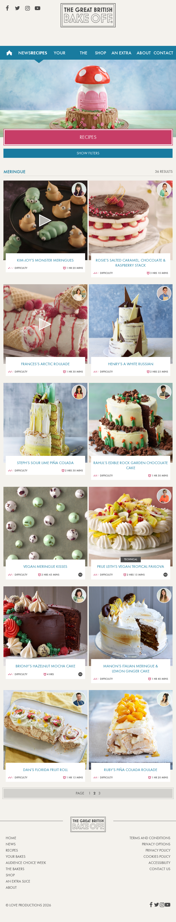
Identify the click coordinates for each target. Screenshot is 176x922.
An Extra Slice (121, 55)
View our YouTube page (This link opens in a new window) (37, 8)
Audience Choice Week (26, 863)
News (24, 53)
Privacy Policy (158, 850)
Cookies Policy (157, 856)
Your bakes (15, 856)
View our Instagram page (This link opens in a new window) (27, 8)
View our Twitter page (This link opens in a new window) (17, 8)
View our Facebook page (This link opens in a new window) (7, 8)
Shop (100, 53)
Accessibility (159, 863)
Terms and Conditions (150, 838)
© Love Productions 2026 (28, 905)
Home (9, 53)
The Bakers (83, 55)
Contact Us (163, 55)
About (144, 53)
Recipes (39, 53)
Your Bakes (59, 55)
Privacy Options (156, 844)
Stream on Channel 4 (149, 9)
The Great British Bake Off (88, 15)
